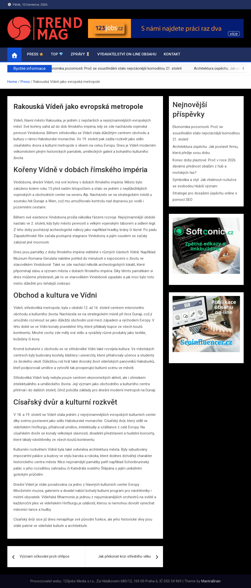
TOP (57, 54)
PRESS (35, 54)
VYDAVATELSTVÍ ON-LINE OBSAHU (126, 54)
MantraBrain (211, 581)
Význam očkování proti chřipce (44, 556)
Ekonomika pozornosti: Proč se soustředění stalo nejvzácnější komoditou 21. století (118, 68)
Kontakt (172, 54)
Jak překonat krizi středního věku (124, 556)
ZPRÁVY (80, 54)
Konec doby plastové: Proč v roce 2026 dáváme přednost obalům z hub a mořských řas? (204, 166)
